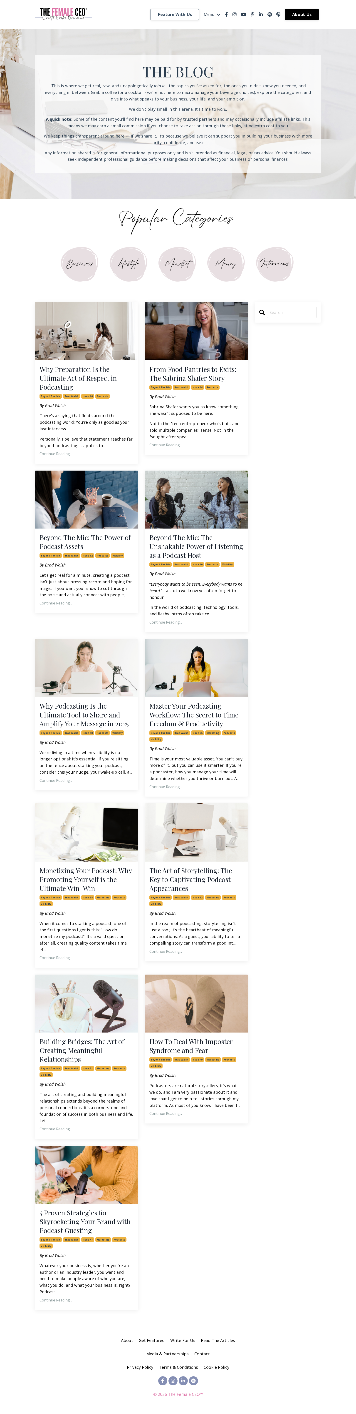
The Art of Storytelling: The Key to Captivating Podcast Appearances (190, 879)
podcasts (102, 396)
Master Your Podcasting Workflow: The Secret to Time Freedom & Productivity (193, 715)
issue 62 (88, 555)
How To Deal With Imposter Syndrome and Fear (191, 1046)
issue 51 (88, 1068)
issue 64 (198, 387)
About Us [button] (302, 14)
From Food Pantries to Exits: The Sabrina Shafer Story (192, 374)
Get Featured (152, 1340)
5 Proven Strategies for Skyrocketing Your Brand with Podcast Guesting (85, 1221)
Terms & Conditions (178, 1367)
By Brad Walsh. (53, 405)
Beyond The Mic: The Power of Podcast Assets (85, 542)
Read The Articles (218, 1340)
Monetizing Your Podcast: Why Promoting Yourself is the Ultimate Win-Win (86, 879)
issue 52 (198, 897)
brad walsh (71, 396)
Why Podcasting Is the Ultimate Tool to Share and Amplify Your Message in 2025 (84, 715)
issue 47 (88, 1239)
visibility (117, 555)
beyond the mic (50, 396)
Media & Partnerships (167, 1353)
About (127, 1340)
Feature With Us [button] (175, 14)
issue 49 (198, 1059)
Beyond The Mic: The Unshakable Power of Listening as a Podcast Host (196, 546)
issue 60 (198, 564)
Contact (202, 1353)
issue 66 (88, 396)
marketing (213, 733)
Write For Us (183, 1340)
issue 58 (88, 733)
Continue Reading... (56, 453)
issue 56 (198, 733)
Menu (212, 14)
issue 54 (88, 897)
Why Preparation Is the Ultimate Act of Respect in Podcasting (78, 378)
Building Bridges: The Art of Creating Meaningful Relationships (82, 1050)
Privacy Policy (140, 1367)
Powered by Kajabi (178, 1402)
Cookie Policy (216, 1367)
